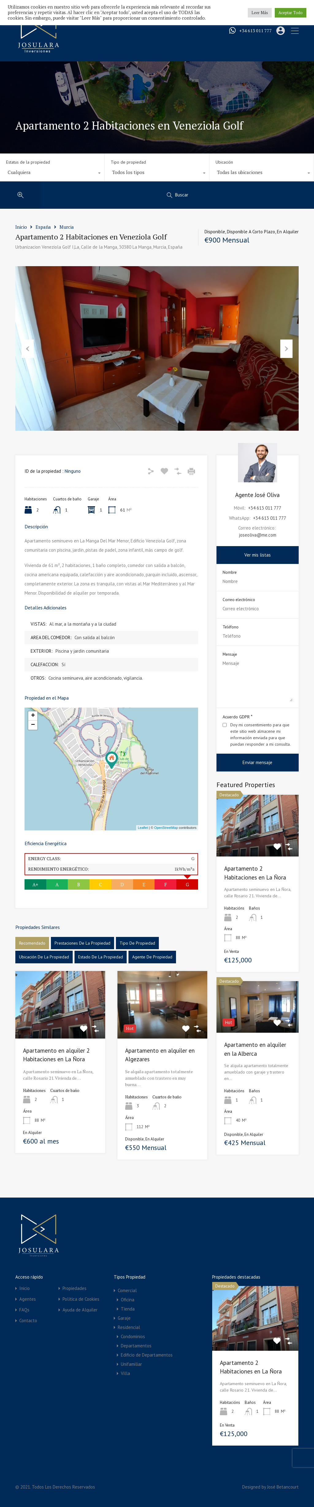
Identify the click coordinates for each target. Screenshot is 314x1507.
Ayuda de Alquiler (80, 1309)
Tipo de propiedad (128, 162)
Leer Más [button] (259, 12)
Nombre (230, 572)
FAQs (24, 1309)
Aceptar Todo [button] (290, 12)
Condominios (133, 1336)
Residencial (129, 1327)
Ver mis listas (257, 555)
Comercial (127, 1290)
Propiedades (74, 1288)
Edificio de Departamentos (147, 1355)
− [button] (33, 725)
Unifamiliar (131, 1364)
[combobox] (52, 173)
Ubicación (224, 162)
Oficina (127, 1300)
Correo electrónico (239, 599)
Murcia (66, 227)
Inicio (21, 227)
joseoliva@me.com (257, 535)
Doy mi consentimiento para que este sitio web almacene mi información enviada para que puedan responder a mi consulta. (260, 734)
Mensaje (230, 654)
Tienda (128, 1309)
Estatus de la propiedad (28, 162)
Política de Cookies (81, 1299)
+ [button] (33, 715)
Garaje (124, 1318)
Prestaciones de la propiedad (82, 943)
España (43, 227)
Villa (125, 1373)
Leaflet (143, 827)
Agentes (27, 1299)
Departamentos (136, 1346)
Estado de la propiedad (100, 957)
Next (286, 348)
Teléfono (231, 627)
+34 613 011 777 (257, 30)
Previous (27, 348)
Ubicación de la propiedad (44, 957)
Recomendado (32, 943)
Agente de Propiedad (152, 957)
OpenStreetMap (166, 827)
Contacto (28, 1320)
